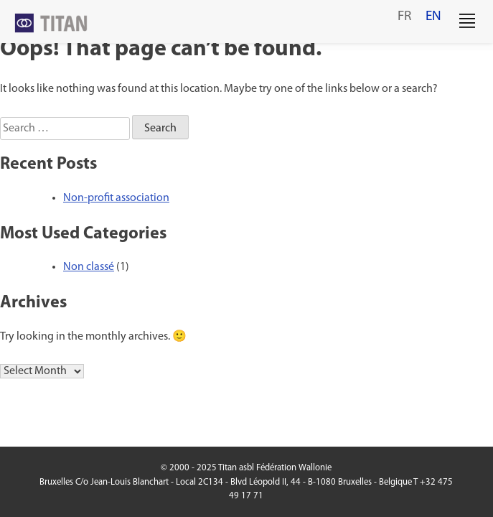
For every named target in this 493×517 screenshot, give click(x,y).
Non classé (88, 267)
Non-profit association (116, 198)
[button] (467, 21)
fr (404, 17)
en (433, 17)
